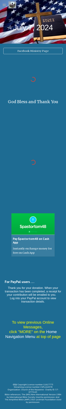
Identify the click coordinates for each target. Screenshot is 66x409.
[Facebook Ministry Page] (33, 51)
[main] (33, 22)
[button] (4, 5)
